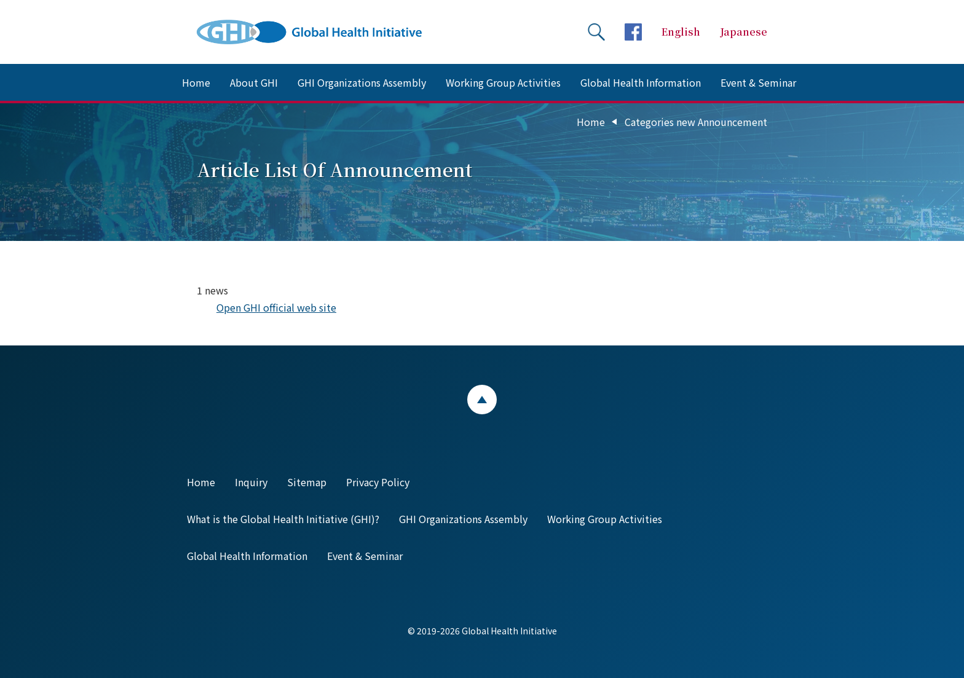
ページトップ (482, 399)
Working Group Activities (503, 82)
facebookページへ (633, 32)
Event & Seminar (758, 82)
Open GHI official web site (276, 307)
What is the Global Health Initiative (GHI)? (283, 518)
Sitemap (306, 482)
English (681, 32)
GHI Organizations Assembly (362, 82)
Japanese (743, 32)
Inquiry (251, 482)
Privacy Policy (377, 482)
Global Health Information (640, 82)
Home (196, 82)
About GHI (254, 82)
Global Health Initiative (320, 32)
